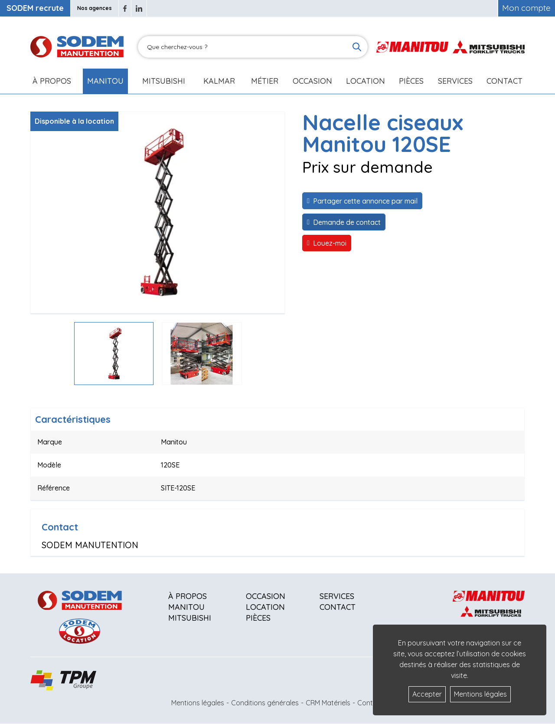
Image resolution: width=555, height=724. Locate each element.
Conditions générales (265, 702)
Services (337, 596)
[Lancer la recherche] (357, 47)
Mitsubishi (163, 81)
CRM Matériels (328, 702)
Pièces (258, 618)
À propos (187, 596)
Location (365, 81)
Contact (504, 81)
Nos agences (94, 8)
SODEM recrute (35, 8)
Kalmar (219, 81)
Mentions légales (197, 702)
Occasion (312, 81)
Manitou (105, 81)
